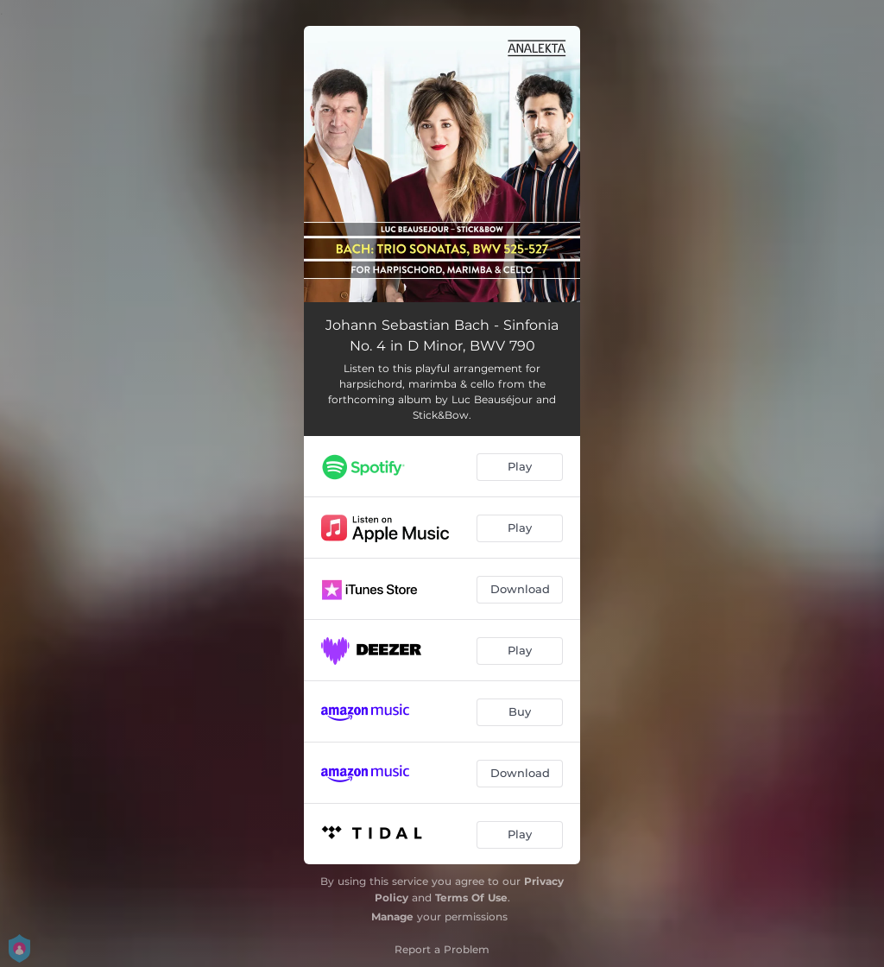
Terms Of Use (471, 897)
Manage (392, 916)
